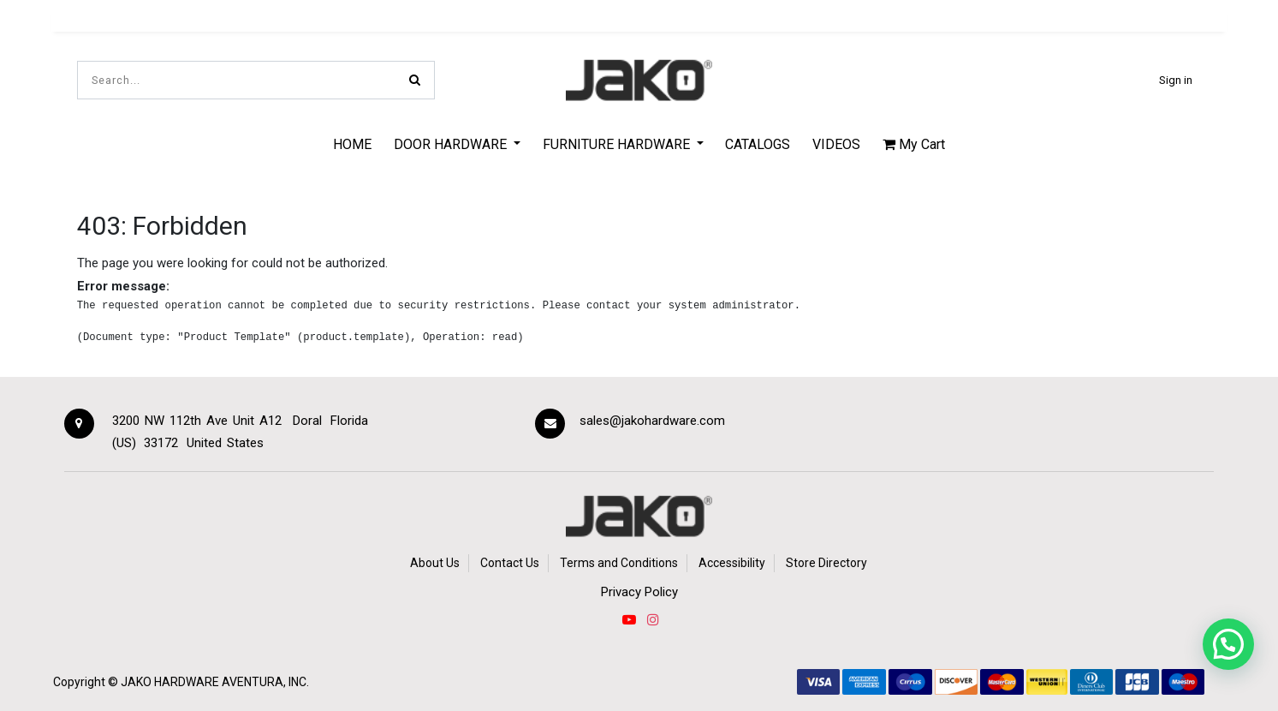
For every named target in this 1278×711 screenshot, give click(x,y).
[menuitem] (353, 144)
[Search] (414, 80)
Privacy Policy (639, 592)
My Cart (914, 144)
